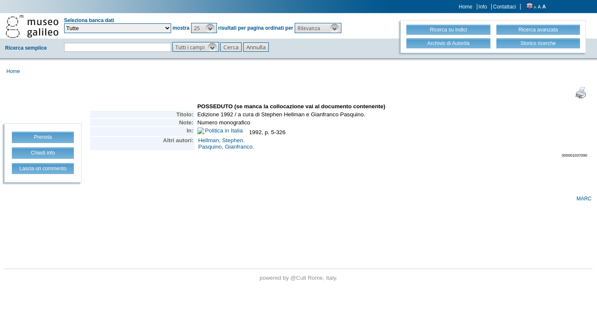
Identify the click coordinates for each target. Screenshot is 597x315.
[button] (204, 28)
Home (466, 7)
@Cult (299, 278)
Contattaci (504, 7)
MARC (584, 199)
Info (483, 7)
